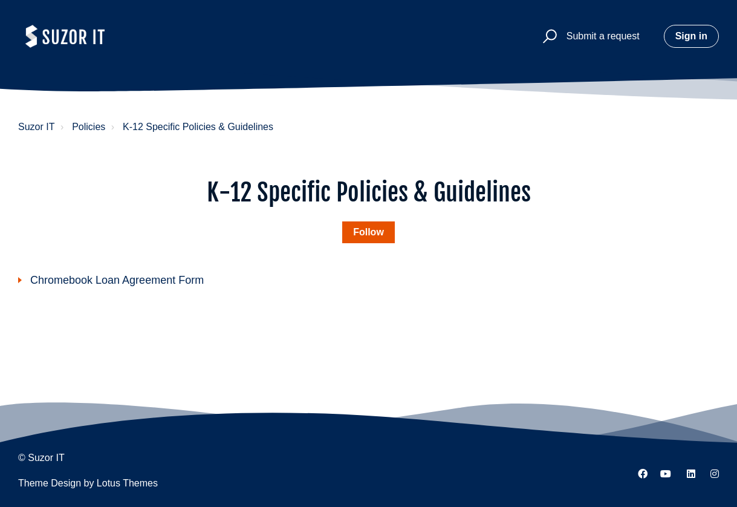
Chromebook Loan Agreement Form (117, 280)
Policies (88, 127)
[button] (544, 36)
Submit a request (603, 36)
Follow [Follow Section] (368, 232)
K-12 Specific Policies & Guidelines (198, 127)
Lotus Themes (127, 483)
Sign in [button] (691, 36)
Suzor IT (36, 127)
